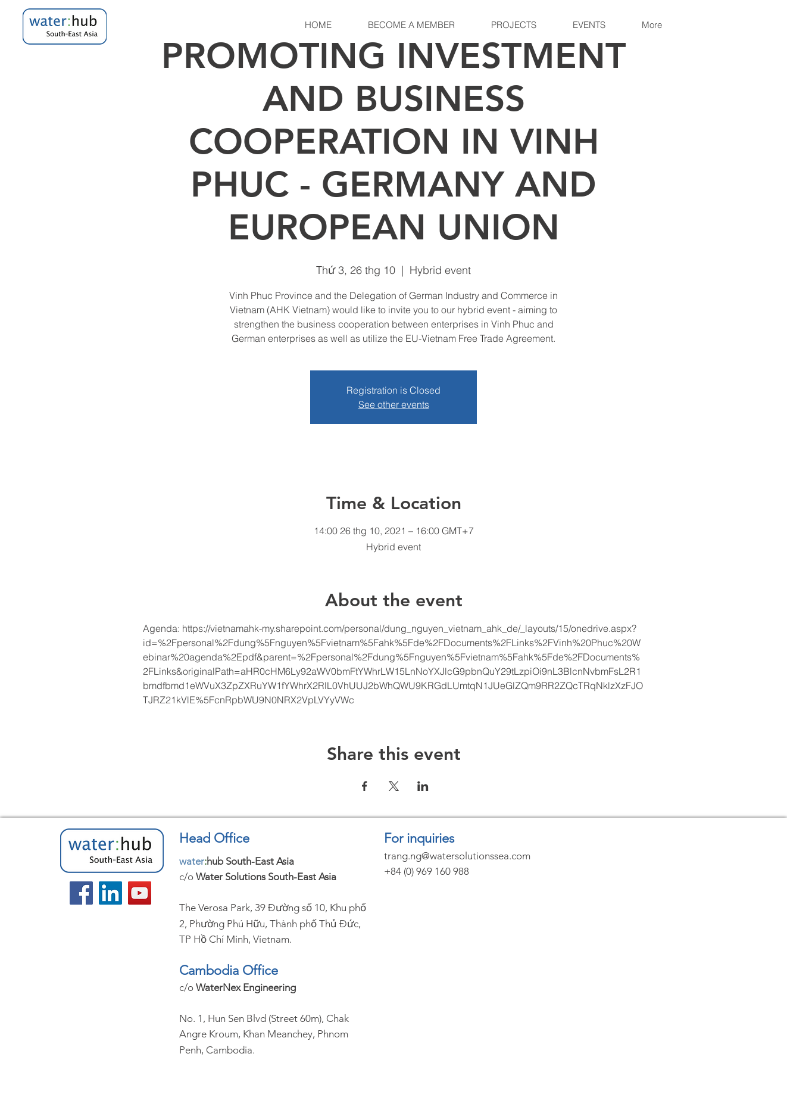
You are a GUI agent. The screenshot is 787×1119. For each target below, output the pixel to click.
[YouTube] (139, 893)
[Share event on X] (393, 786)
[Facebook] (81, 893)
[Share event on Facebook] (364, 786)
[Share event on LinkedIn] (423, 786)
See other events (393, 404)
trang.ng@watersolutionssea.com (457, 856)
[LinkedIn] (110, 893)
